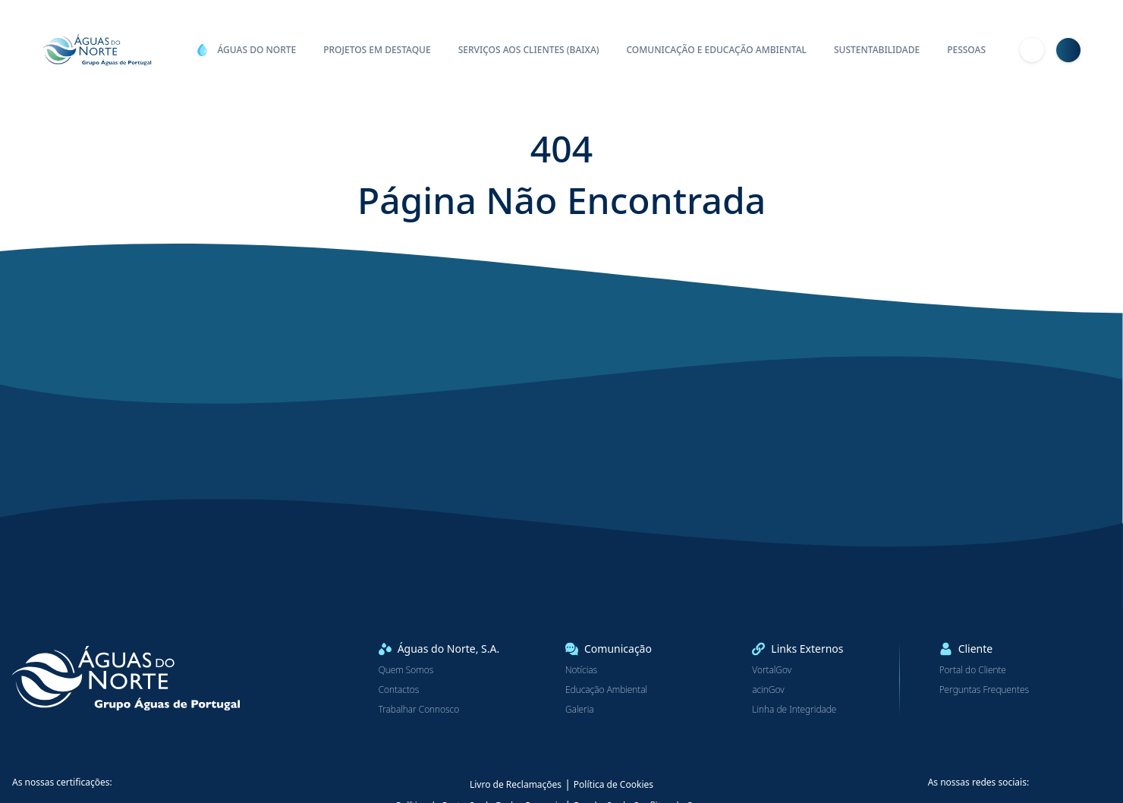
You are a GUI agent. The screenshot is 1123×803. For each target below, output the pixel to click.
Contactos (399, 690)
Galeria (579, 710)
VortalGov (771, 670)
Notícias (581, 670)
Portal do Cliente (972, 670)
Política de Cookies (613, 784)
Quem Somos (406, 670)
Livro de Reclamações (516, 784)
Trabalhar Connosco (419, 710)
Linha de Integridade (794, 710)
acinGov (768, 690)
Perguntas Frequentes (984, 690)
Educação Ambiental (606, 690)
